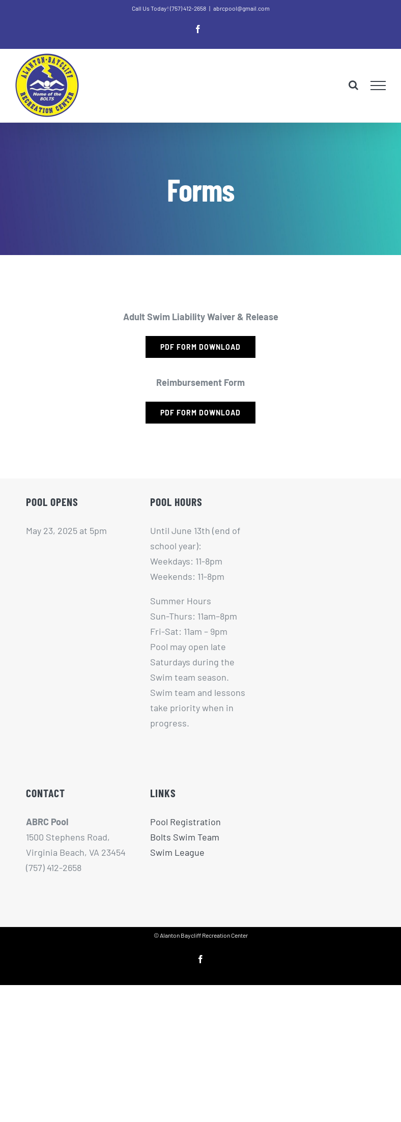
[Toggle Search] (353, 85)
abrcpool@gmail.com (241, 8)
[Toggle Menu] (378, 85)
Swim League (177, 852)
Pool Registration (185, 821)
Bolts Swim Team (184, 837)
